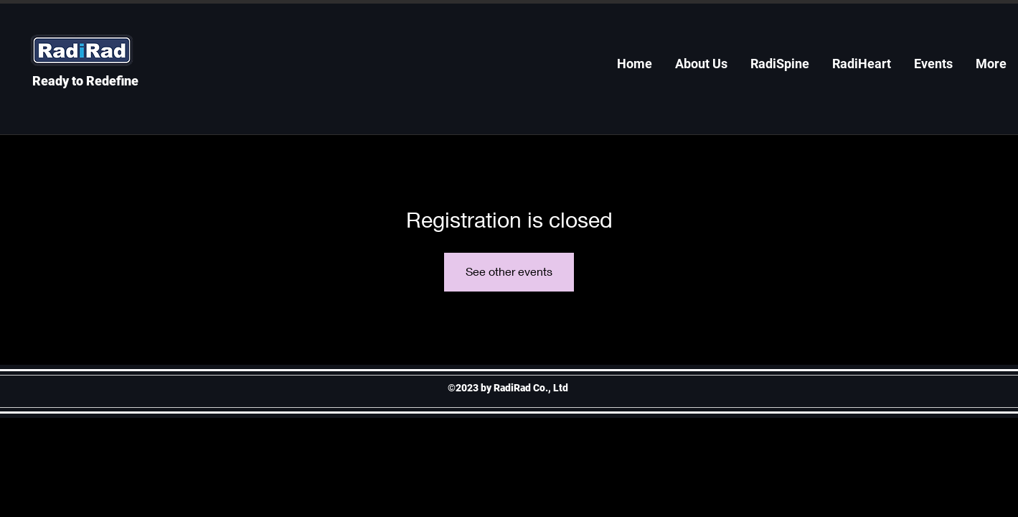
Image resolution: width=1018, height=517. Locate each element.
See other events (509, 271)
